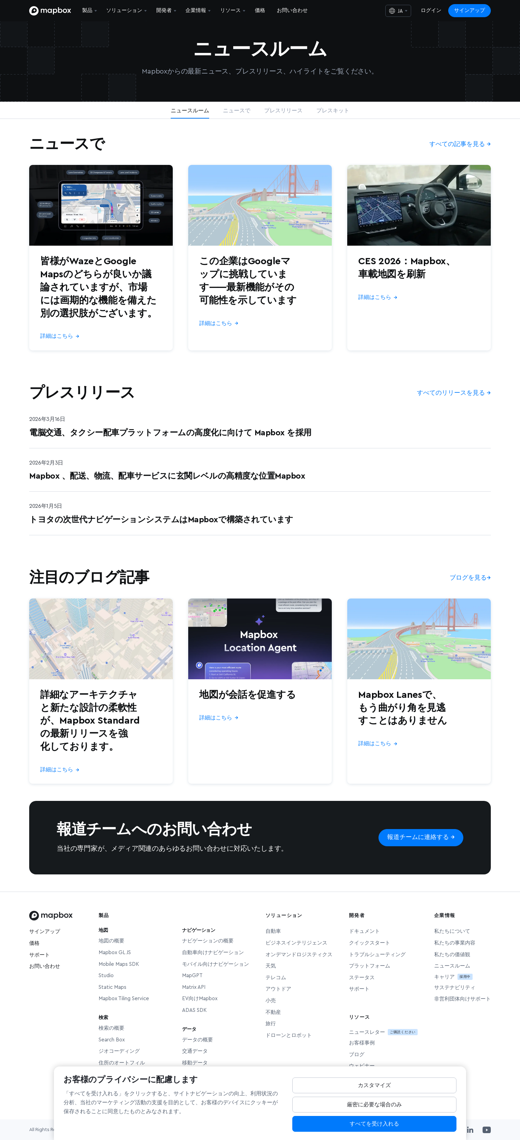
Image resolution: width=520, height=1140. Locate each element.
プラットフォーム (369, 966)
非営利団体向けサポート (462, 999)
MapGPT (192, 975)
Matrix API (193, 987)
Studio (106, 975)
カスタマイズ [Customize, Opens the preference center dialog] (374, 1091)
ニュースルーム (452, 966)
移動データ (195, 1062)
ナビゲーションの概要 (208, 940)
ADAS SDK (194, 1010)
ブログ (356, 1054)
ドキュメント (364, 931)
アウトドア (278, 989)
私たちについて (452, 931)
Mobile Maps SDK (119, 964)
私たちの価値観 (452, 954)
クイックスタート (369, 943)
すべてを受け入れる (374, 1129)
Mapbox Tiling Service (124, 998)
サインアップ (469, 10)
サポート (39, 955)
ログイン (431, 10)
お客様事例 (362, 1043)
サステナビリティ (454, 987)
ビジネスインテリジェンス (296, 943)
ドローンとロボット (288, 1035)
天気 (270, 966)
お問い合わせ (44, 966)
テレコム (275, 977)
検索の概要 (111, 1028)
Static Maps (112, 987)
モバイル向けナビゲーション (215, 964)
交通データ (195, 1051)
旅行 (270, 1023)
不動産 (273, 1012)
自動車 (273, 931)
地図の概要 (111, 940)
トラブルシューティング (377, 954)
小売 (270, 1000)
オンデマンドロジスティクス (298, 954)
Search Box (112, 1039)
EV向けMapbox (199, 998)
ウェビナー (362, 1066)
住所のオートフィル (122, 1062)
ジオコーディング (119, 1051)
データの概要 (197, 1039)
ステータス (362, 977)
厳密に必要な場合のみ (374, 1110)
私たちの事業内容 (454, 943)
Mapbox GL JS (115, 952)
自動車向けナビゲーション (213, 952)
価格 (34, 943)
